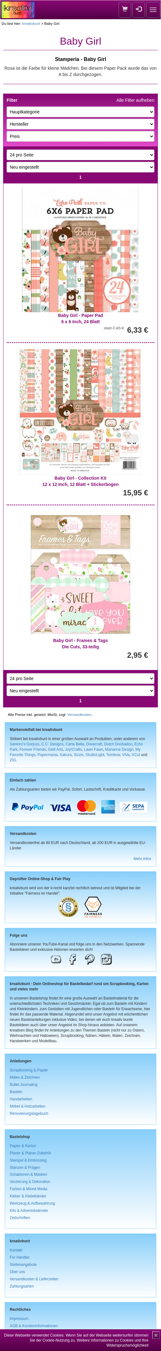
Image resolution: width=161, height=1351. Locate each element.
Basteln (16, 1092)
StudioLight (95, 755)
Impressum (19, 1318)
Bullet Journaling (23, 1084)
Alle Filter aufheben (135, 100)
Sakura (66, 755)
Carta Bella (74, 744)
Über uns (17, 1272)
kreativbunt (31, 23)
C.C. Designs (53, 744)
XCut (136, 755)
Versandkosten (79, 714)
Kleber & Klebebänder (28, 1196)
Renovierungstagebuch (29, 1113)
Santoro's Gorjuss (24, 744)
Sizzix (78, 755)
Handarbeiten (21, 1099)
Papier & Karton (23, 1146)
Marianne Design (119, 749)
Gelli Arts (55, 749)
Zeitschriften (20, 1218)
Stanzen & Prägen (25, 1167)
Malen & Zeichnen (25, 1077)
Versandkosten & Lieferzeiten (34, 1279)
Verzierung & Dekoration (30, 1181)
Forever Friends (32, 749)
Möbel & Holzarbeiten (28, 1106)
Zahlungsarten (22, 1286)
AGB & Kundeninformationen (34, 1326)
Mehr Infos (142, 859)
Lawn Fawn (93, 749)
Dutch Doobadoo (118, 744)
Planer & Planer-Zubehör (30, 1153)
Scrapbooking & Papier (29, 1070)
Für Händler (20, 1257)
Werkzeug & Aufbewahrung (32, 1203)
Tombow (113, 755)
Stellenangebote (23, 1264)
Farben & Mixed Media (28, 1189)
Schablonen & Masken (28, 1174)
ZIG (13, 760)
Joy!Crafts (73, 749)
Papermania (47, 755)
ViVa (126, 755)
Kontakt (16, 1250)
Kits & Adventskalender (29, 1210)
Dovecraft (94, 744)
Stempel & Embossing (28, 1160)
